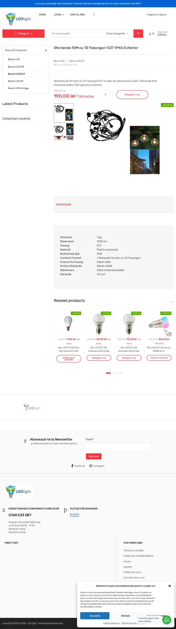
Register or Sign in (156, 14)
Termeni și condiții (133, 550)
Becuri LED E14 (16, 66)
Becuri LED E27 (76, 61)
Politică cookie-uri (111, 623)
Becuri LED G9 (15, 81)
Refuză (125, 615)
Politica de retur (132, 572)
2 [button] (113, 373)
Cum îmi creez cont (133, 577)
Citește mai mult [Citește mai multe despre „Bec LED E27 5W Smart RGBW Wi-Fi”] (159, 358)
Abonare (94, 456)
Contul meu (77, 14)
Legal (58, 14)
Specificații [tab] (63, 204)
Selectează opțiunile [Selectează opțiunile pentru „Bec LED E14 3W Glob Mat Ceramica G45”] (69, 359)
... (93, 14)
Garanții (127, 566)
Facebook (78, 465)
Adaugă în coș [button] (99, 358)
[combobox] (75, 33)
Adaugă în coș (132, 94)
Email (90, 439)
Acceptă (95, 615)
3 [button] (117, 373)
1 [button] (108, 373)
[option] (124, 142)
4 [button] (120, 373)
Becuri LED (59, 61)
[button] (169, 586)
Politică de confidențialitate (134, 623)
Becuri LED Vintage (18, 88)
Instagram (97, 465)
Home (42, 14)
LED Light (32, 623)
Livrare (127, 561)
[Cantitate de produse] (107, 94)
